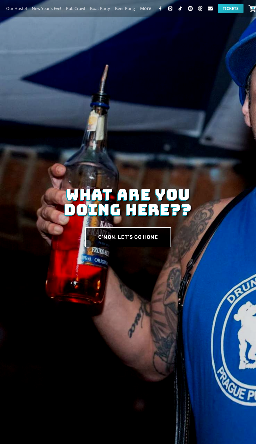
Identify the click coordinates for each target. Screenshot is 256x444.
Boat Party (100, 8)
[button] (146, 8)
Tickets (230, 8)
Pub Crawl (75, 8)
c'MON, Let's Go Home (128, 237)
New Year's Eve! (46, 8)
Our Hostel (16, 8)
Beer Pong (125, 8)
